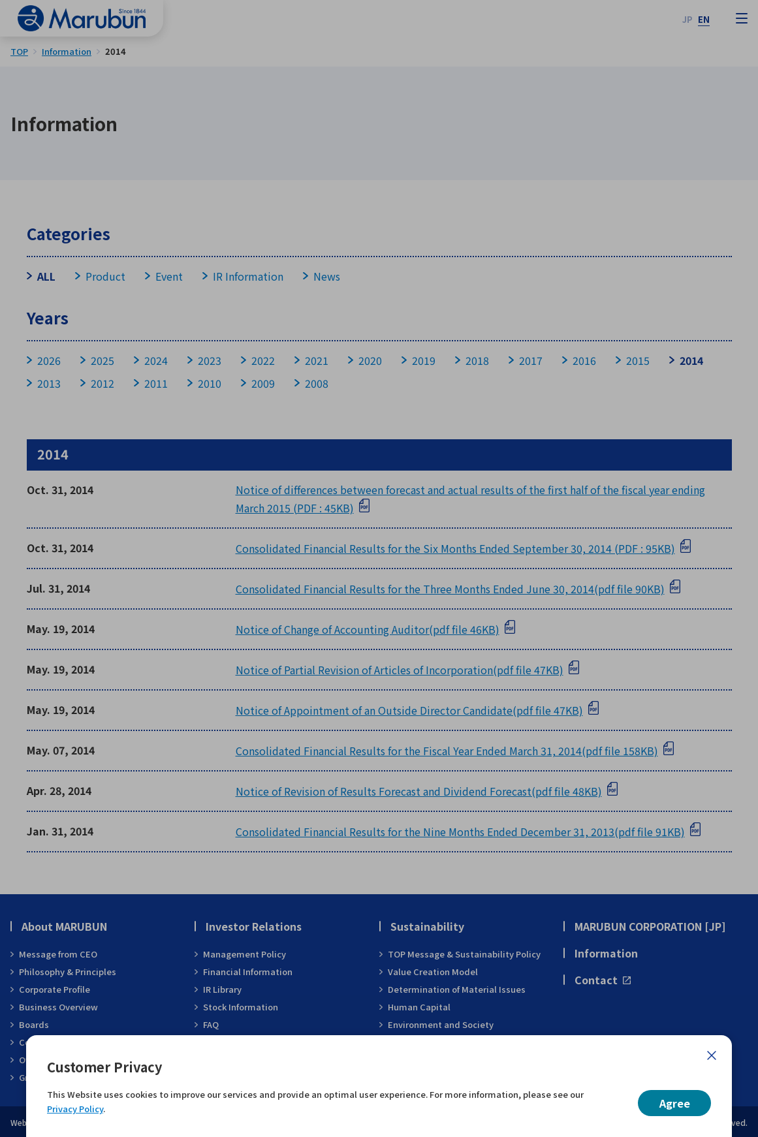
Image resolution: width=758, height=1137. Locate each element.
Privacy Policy (75, 1108)
